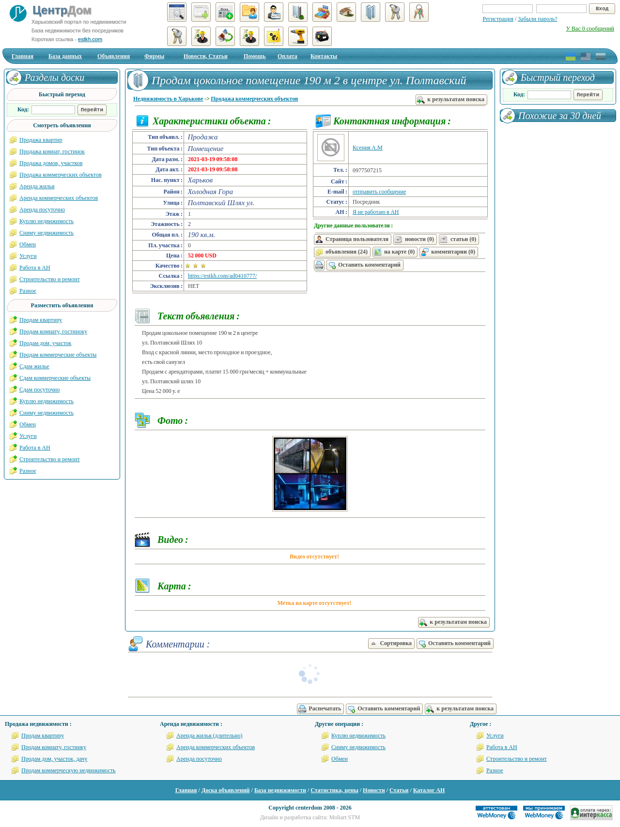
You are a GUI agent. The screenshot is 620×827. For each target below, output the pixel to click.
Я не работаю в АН (376, 212)
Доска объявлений (226, 790)
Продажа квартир (40, 139)
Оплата (287, 56)
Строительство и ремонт (49, 279)
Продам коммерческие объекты (57, 354)
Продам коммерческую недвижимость (68, 770)
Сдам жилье (34, 366)
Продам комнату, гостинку (53, 747)
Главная (22, 56)
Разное (27, 290)
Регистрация (497, 18)
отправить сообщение (379, 191)
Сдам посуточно (39, 389)
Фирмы (154, 56)
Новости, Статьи (206, 56)
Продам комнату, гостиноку (53, 331)
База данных (65, 56)
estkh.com (90, 39)
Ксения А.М (368, 147)
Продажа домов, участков (50, 163)
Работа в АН (34, 267)
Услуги (28, 256)
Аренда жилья (37, 186)
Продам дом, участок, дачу (54, 758)
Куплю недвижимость (46, 221)
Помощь (255, 56)
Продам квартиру (40, 319)
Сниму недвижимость (46, 232)
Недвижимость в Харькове (168, 98)
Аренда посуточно (42, 209)
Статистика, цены (334, 790)
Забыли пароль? (537, 18)
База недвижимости (280, 790)
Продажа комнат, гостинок (52, 151)
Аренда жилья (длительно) (209, 735)
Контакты (323, 56)
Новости (374, 790)
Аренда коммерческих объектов (58, 198)
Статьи (398, 790)
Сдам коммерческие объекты (55, 378)
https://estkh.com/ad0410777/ (222, 275)
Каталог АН (429, 790)
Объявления (113, 56)
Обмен (27, 244)
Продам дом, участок (45, 343)
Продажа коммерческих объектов (254, 98)
